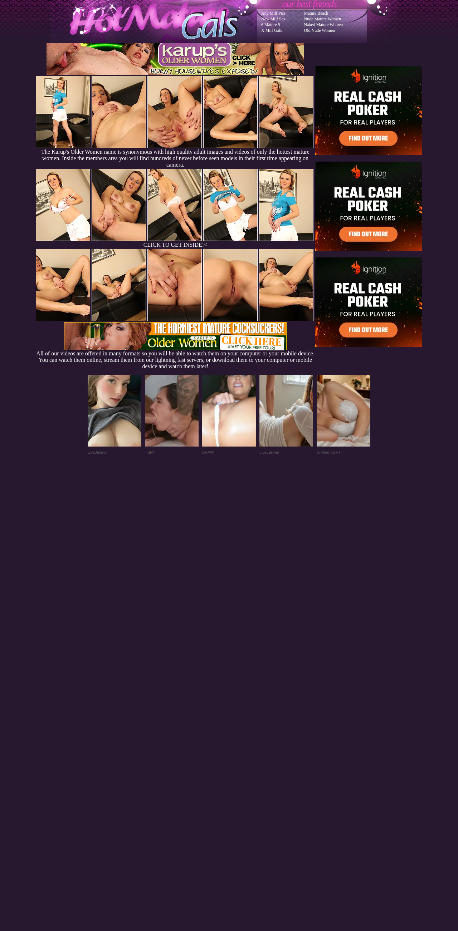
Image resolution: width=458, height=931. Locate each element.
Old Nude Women (319, 30)
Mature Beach (316, 13)
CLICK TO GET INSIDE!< (175, 245)
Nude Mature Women (322, 18)
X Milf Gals (271, 30)
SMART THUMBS (241, 787)
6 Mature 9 (270, 24)
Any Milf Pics (273, 13)
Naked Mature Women (323, 24)
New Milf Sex (273, 18)
